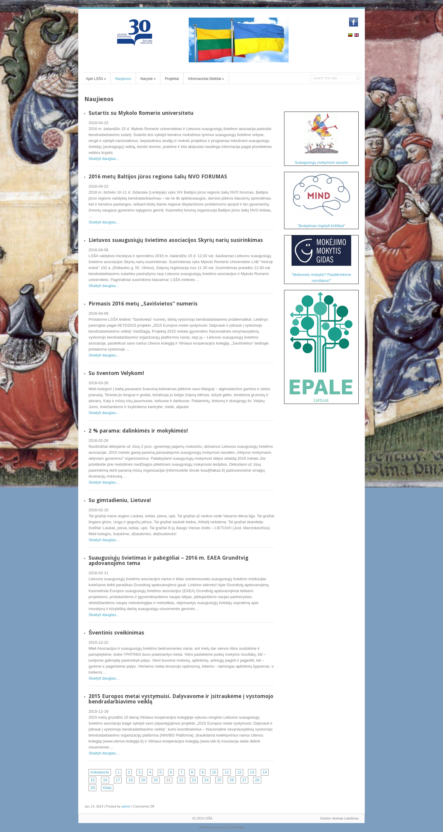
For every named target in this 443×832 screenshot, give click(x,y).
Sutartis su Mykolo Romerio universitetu (141, 113)
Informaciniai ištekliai (206, 79)
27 (244, 780)
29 (92, 787)
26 (232, 780)
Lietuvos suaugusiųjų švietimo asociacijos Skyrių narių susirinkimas (176, 240)
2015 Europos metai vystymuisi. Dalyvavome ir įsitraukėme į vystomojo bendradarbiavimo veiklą (181, 699)
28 (257, 780)
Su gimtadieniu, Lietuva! (120, 500)
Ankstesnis (99, 772)
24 (206, 780)
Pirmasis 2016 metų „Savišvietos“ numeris (143, 303)
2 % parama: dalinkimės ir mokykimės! (138, 430)
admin (126, 806)
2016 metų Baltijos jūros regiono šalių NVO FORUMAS (158, 176)
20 (156, 780)
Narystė (148, 79)
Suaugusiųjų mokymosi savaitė (321, 138)
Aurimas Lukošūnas (345, 818)
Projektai (172, 79)
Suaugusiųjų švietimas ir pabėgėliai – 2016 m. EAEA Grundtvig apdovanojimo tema (168, 560)
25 (219, 780)
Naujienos (123, 79)
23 (194, 780)
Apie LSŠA (96, 79)
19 (143, 780)
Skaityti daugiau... (104, 158)
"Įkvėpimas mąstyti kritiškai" (321, 200)
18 (130, 780)
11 (226, 772)
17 (118, 780)
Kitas (107, 787)
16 (105, 780)
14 (265, 772)
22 (181, 780)
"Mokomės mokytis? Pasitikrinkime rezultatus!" (321, 259)
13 (252, 772)
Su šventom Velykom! (116, 373)
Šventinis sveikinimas (116, 632)
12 (239, 772)
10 (214, 772)
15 (92, 780)
